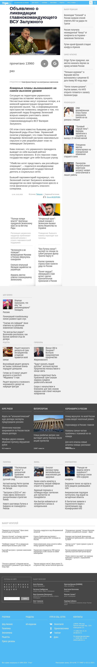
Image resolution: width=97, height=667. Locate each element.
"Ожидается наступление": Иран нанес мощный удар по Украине (15, 531)
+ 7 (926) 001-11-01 (80, 638)
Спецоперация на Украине (21, 3)
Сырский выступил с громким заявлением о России (16, 550)
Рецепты (62, 3)
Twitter (55, 633)
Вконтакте (56, 624)
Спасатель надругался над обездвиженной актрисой (48, 531)
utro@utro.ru (77, 633)
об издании (31, 624)
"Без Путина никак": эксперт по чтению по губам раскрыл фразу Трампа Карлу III (48, 252)
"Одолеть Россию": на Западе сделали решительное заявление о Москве (15, 537)
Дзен (53, 637)
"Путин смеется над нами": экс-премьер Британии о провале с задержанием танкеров (79, 557)
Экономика (53, 3)
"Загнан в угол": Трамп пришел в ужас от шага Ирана (79, 544)
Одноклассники (59, 628)
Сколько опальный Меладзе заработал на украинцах (21, 267)
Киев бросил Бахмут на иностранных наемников (40, 82)
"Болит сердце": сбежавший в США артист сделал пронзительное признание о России (47, 276)
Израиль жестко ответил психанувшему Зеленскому (21, 277)
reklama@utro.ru (79, 640)
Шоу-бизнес (35, 3)
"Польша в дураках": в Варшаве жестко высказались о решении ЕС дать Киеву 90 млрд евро (16, 565)
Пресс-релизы (71, 3)
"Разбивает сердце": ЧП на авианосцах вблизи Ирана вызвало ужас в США (15, 544)
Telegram (39, 194)
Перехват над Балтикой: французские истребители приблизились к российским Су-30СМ (79, 538)
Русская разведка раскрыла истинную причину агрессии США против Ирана (78, 550)
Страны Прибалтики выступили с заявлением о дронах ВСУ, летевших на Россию (47, 538)
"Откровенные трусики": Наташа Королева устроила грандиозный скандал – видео (79, 531)
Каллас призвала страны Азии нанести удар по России (48, 264)
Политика (44, 3)
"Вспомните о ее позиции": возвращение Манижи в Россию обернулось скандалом (21, 255)
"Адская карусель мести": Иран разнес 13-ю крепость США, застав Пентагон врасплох (48, 564)
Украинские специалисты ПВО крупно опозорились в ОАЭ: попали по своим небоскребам (47, 551)
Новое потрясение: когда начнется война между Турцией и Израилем (48, 544)
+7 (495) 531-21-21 (80, 631)
